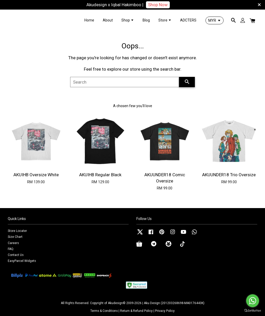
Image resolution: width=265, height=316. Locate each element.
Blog (146, 20)
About (108, 20)
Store (165, 20)
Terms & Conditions (104, 311)
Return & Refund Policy (136, 311)
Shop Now (158, 4)
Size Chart (15, 237)
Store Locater (17, 231)
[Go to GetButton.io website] (252, 310)
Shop (127, 20)
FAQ (10, 249)
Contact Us (16, 255)
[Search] (124, 82)
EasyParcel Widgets (22, 261)
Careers (13, 243)
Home (89, 20)
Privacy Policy (165, 311)
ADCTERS (188, 20)
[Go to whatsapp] (252, 300)
